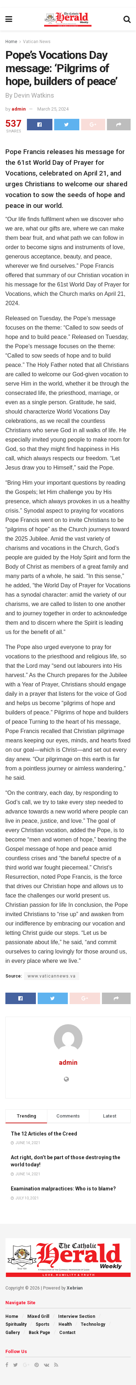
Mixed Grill (38, 1316)
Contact (67, 1332)
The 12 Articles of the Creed (44, 1134)
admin (18, 109)
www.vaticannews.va (52, 976)
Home (11, 41)
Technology (93, 1324)
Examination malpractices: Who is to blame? (63, 1189)
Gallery (12, 1332)
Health (65, 1324)
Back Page (39, 1332)
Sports (43, 1324)
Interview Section (76, 1316)
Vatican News (37, 41)
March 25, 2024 (53, 109)
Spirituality (16, 1324)
